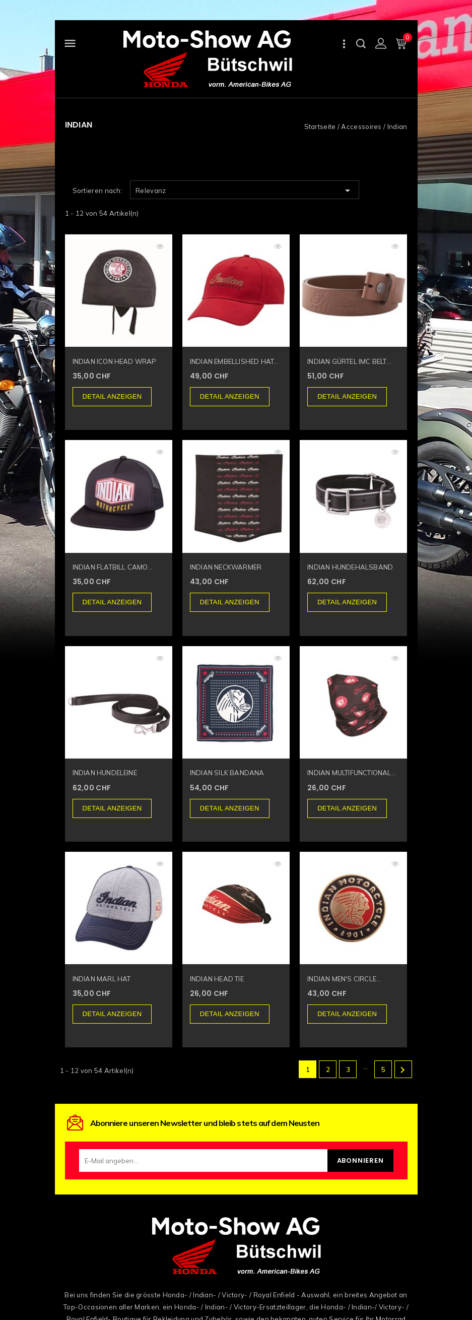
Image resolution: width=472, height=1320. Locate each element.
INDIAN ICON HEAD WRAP (115, 361)
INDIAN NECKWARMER (225, 567)
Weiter (402, 1070)
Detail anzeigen (112, 396)
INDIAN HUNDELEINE (105, 772)
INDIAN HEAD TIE (217, 978)
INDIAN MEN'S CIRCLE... (344, 978)
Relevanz (245, 190)
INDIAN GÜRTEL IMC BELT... (349, 361)
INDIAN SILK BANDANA (227, 772)
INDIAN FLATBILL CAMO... (113, 567)
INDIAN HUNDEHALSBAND (350, 567)
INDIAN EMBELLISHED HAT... (234, 361)
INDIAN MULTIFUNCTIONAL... (351, 772)
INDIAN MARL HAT (102, 978)
